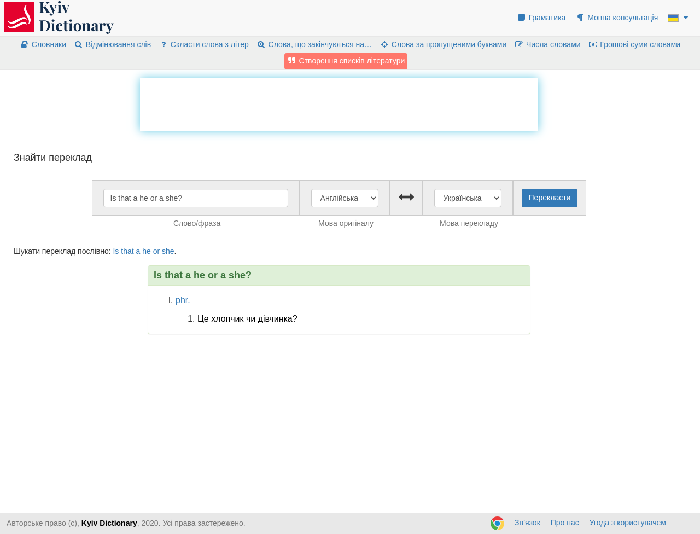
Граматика (541, 17)
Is (116, 251)
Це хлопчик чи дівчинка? (247, 318)
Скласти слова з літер (204, 44)
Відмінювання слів (112, 44)
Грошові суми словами (634, 44)
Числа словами (547, 44)
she (168, 251)
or (156, 251)
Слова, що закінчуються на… (314, 44)
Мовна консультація (616, 17)
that (127, 251)
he (146, 251)
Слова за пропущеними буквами (443, 44)
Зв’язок (527, 522)
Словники (43, 44)
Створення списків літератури (346, 60)
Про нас (565, 522)
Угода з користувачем (628, 522)
